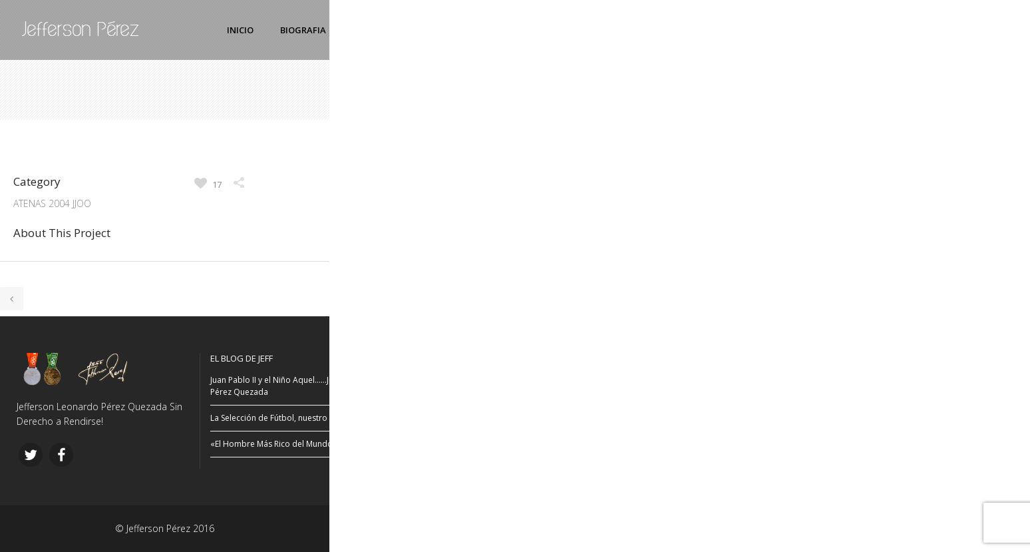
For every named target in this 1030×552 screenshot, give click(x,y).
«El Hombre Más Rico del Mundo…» (276, 443)
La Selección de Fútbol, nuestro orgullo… (286, 417)
